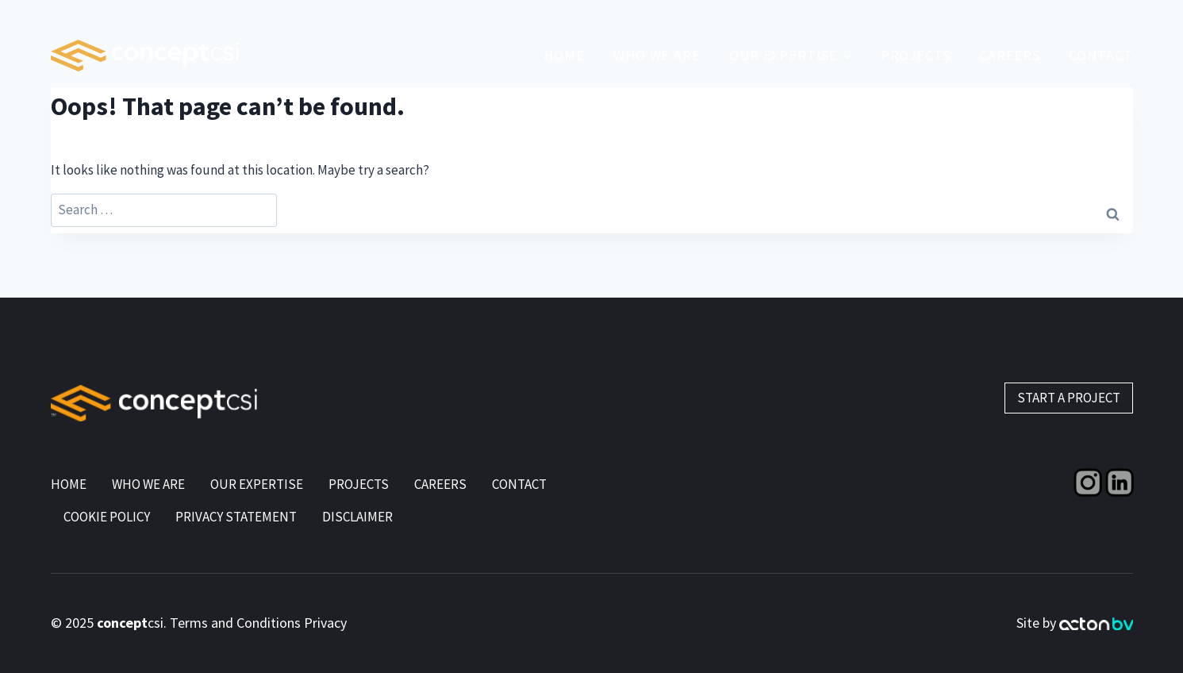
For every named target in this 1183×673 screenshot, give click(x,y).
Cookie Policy (106, 516)
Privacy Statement (236, 516)
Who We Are (657, 55)
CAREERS (1009, 55)
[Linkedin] (1119, 482)
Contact (1100, 55)
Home (564, 55)
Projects (916, 55)
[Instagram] (1087, 482)
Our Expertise (256, 484)
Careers (440, 484)
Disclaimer (357, 516)
